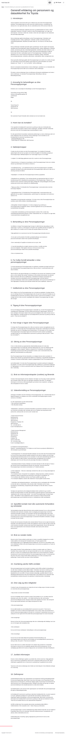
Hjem (3, 7)
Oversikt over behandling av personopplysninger (44, 732)
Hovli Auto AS (5, 2)
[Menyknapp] (63, 3)
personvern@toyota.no (16, 138)
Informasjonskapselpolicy (59, 732)
